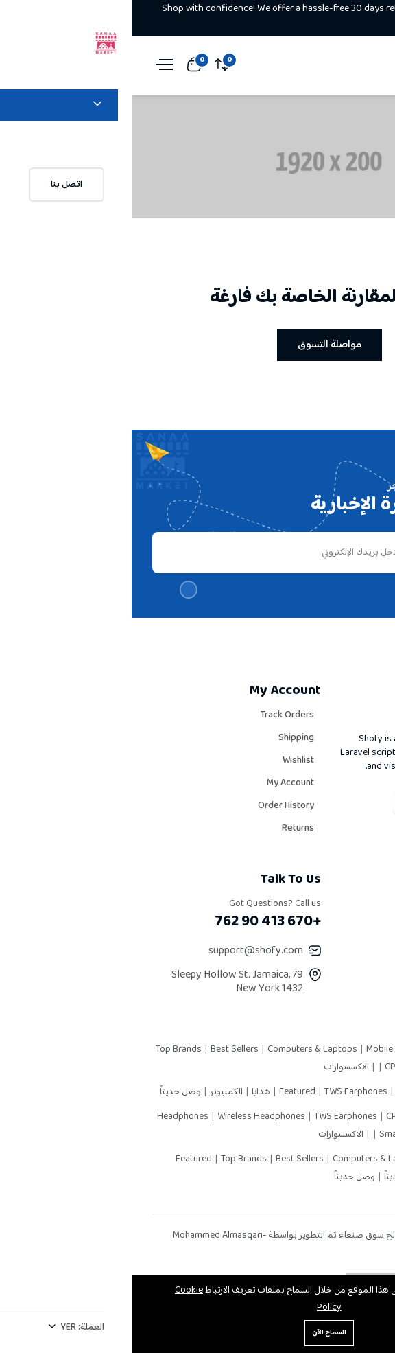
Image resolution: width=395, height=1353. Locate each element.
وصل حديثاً (48, 1092)
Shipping (164, 738)
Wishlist (166, 760)
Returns (166, 828)
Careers (351, 926)
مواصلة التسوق (198, 345)
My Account (158, 783)
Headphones (52, 1117)
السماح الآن (197, 1332)
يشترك (335, 552)
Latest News (341, 972)
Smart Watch (275, 1134)
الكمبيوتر (93, 1092)
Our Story (348, 904)
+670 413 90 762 (136, 922)
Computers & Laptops (182, 1049)
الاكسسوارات (214, 1067)
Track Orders (155, 715)
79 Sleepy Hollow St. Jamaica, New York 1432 (105, 982)
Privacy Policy (339, 949)
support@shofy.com (124, 951)
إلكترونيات (320, 1177)
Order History (154, 806)
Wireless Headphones (131, 1117)
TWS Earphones (225, 1092)
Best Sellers (104, 1049)
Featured (166, 1092)
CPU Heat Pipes (285, 1067)
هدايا (128, 1092)
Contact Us (345, 994)
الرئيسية (342, 168)
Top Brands (48, 1049)
